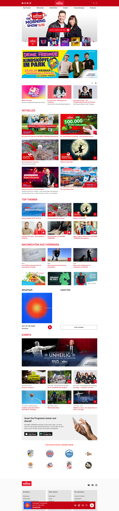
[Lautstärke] (75, 505)
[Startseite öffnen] (59, 3)
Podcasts (93, 8)
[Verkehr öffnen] (30, 3)
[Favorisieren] (86, 505)
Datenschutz (26, 498)
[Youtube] (22, 3)
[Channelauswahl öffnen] (96, 3)
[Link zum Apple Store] (30, 434)
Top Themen (27, 8)
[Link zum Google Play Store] (45, 434)
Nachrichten (53, 8)
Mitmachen (40, 8)
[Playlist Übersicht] (83, 505)
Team (50, 498)
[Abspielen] (92, 505)
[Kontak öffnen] (94, 3)
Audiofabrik (78, 498)
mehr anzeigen (79, 327)
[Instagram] (25, 3)
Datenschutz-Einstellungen (30, 501)
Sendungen (52, 496)
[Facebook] (27, 3)
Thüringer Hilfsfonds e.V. (82, 501)
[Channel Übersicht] (79, 505)
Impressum (26, 496)
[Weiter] (96, 83)
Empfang (51, 501)
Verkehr (65, 8)
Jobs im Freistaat (80, 496)
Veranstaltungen (79, 8)
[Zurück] (92, 83)
